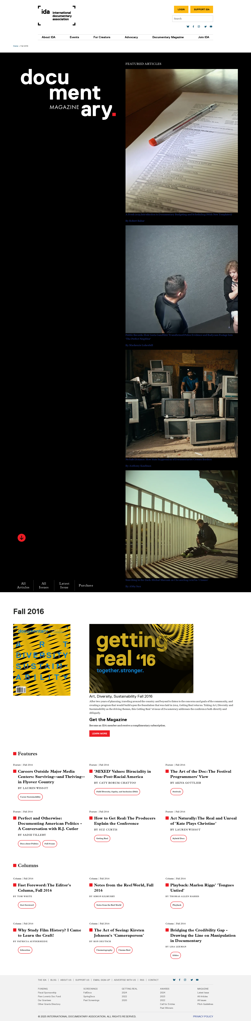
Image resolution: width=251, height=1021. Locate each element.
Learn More (99, 733)
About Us (71, 980)
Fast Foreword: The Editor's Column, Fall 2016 (45, 888)
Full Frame (50, 843)
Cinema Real (125, 950)
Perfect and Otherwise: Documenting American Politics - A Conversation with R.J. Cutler (51, 823)
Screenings (93, 989)
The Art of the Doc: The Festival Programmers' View (200, 774)
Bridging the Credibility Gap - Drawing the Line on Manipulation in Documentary (202, 935)
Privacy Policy (198, 1016)
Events (77, 37)
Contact (159, 980)
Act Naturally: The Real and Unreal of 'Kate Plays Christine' (203, 821)
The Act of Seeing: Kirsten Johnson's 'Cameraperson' (119, 933)
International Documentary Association (62, 15)
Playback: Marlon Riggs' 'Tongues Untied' (202, 888)
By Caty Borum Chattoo (115, 782)
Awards (162, 989)
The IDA (47, 980)
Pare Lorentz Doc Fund (54, 996)
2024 (124, 992)
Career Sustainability (31, 797)
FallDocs (90, 992)
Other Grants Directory (54, 1004)
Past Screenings (94, 1000)
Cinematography (105, 950)
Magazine (197, 989)
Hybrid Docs (178, 838)
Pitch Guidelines (200, 1004)
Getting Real (102, 838)
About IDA (54, 37)
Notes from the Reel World (109, 905)
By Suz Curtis (106, 829)
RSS (147, 980)
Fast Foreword (28, 905)
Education (26, 950)
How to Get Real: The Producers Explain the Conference (125, 821)
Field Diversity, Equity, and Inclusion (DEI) (117, 791)
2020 (124, 1000)
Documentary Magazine (165, 37)
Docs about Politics (30, 843)
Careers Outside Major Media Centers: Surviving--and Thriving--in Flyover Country (51, 776)
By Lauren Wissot (34, 788)
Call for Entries (165, 1004)
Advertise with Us (130, 980)
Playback (176, 905)
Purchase (87, 585)
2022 (124, 996)
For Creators (103, 37)
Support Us (88, 980)
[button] (23, 538)
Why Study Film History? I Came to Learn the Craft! (50, 933)
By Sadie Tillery (33, 834)
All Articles (24, 585)
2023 (160, 996)
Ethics (175, 955)
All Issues (45, 585)
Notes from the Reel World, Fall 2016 (124, 888)
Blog (59, 980)
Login (175, 9)
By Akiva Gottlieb (185, 782)
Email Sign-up (107, 980)
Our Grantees (49, 1000)
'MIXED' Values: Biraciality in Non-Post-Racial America (122, 774)
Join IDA (198, 37)
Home (16, 46)
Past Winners (164, 1008)
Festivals (176, 791)
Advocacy (130, 37)
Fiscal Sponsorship (52, 992)
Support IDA (196, 9)
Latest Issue (65, 585)
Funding (48, 989)
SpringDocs (91, 996)
